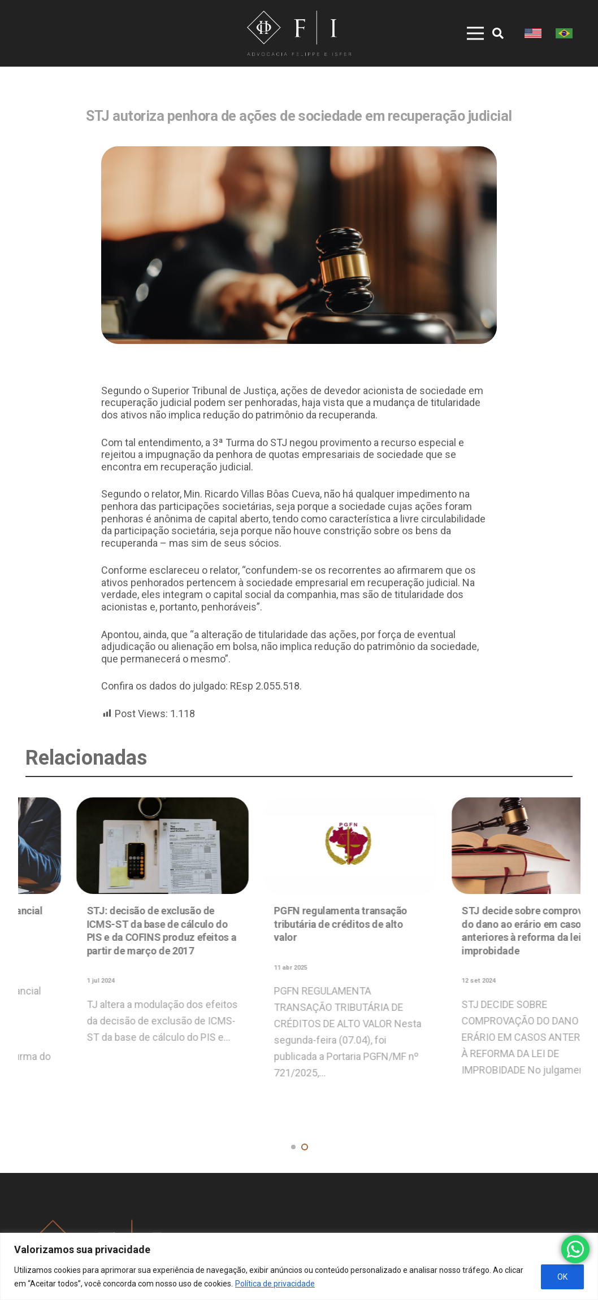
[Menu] (467, 33)
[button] (293, 1147)
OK (562, 1276)
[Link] (298, 33)
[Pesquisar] (498, 33)
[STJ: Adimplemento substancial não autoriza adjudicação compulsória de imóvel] (299, 845)
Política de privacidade (275, 1283)
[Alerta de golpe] (111, 883)
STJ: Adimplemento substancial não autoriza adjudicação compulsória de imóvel (295, 924)
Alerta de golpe (70, 986)
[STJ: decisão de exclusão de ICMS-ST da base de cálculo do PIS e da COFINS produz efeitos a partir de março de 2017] (486, 845)
